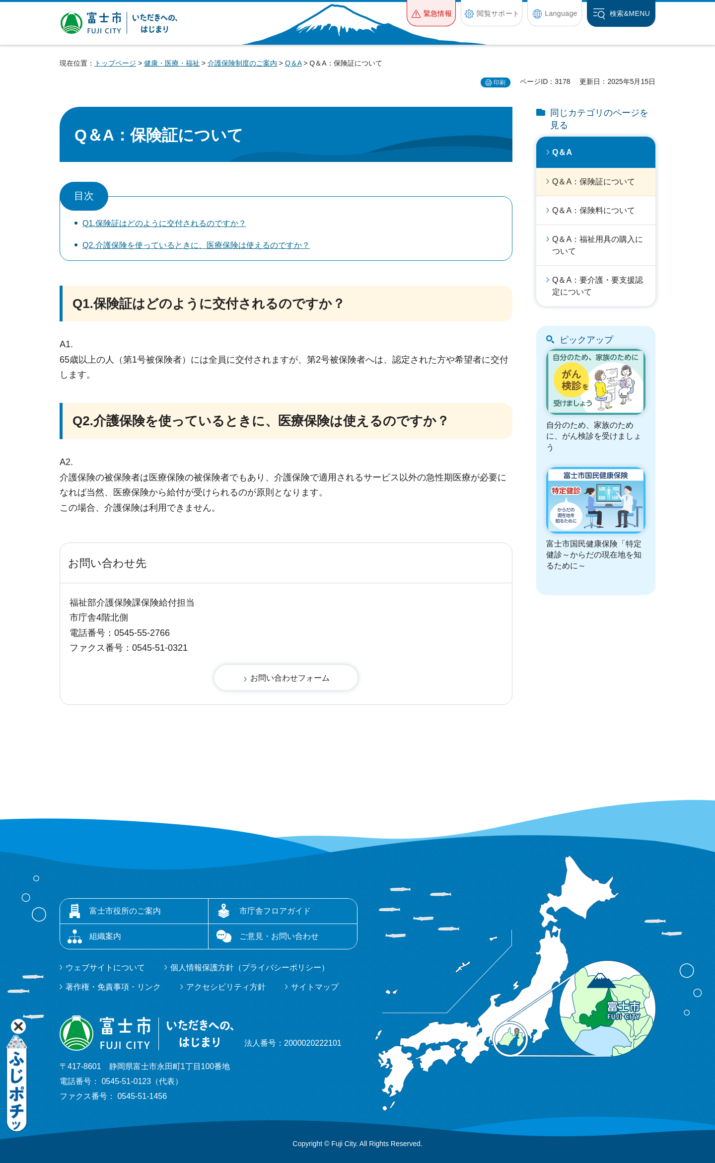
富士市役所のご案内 (125, 911)
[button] (431, 13)
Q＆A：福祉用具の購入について (597, 245)
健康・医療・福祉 (172, 63)
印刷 (499, 82)
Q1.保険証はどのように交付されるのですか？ (164, 223)
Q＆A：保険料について (593, 210)
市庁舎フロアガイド (275, 911)
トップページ (115, 63)
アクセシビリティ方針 (226, 987)
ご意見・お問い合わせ (279, 936)
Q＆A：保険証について (593, 181)
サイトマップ (315, 987)
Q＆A (293, 63)
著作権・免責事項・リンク (113, 987)
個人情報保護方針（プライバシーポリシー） (249, 967)
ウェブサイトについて (105, 967)
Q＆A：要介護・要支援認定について (597, 286)
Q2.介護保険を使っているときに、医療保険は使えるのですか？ (196, 245)
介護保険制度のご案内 (242, 63)
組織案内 (105, 936)
